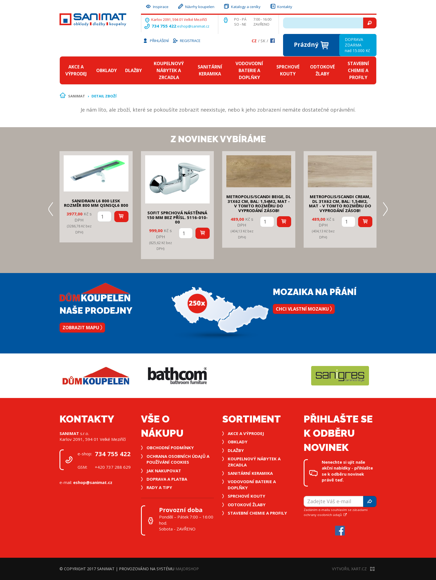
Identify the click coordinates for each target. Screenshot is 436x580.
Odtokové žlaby (322, 70)
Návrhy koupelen (195, 6)
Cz (254, 40)
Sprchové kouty (287, 70)
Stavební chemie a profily (358, 70)
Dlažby (133, 70)
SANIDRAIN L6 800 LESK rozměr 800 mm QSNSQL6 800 (96, 203)
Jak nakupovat (164, 470)
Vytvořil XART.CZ (353, 568)
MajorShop (187, 568)
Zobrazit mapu (82, 328)
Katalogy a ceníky (242, 6)
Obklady (106, 70)
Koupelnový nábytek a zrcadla (169, 70)
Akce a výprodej (76, 70)
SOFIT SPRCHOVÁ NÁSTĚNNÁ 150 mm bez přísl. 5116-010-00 (177, 217)
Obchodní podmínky (170, 447)
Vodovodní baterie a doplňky (249, 70)
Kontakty (280, 6)
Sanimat (76, 96)
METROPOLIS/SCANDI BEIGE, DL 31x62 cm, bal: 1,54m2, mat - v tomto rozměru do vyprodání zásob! (258, 203)
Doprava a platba (167, 479)
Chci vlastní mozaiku (304, 309)
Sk (263, 40)
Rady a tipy (159, 487)
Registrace (186, 40)
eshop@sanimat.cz (193, 26)
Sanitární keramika (210, 70)
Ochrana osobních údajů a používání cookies (178, 459)
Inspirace (157, 6)
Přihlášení (155, 40)
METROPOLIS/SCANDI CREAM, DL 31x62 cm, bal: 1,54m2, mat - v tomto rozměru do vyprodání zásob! (340, 203)
